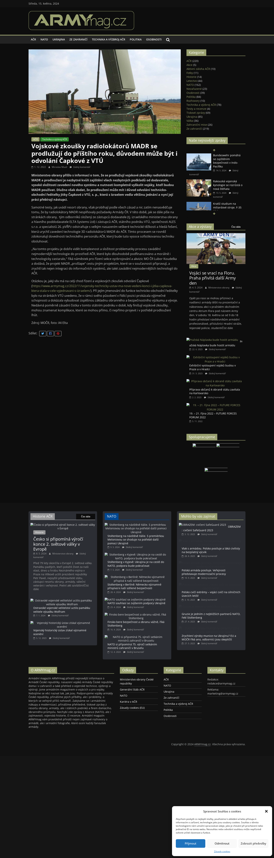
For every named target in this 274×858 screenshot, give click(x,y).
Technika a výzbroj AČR (108, 39)
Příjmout (190, 843)
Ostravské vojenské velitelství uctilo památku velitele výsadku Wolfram (61, 609)
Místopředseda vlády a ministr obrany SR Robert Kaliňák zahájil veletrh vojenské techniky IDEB (215, 158)
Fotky (189, 73)
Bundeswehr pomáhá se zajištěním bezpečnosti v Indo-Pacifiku (227, 178)
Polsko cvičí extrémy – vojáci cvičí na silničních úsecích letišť (221, 604)
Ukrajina (59, 39)
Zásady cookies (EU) (132, 744)
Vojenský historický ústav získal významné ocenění (73, 626)
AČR (33, 39)
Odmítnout (222, 843)
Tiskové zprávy (195, 112)
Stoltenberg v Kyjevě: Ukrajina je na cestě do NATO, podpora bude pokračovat (145, 563)
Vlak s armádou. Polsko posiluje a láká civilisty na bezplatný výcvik (222, 554)
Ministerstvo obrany (219, 287)
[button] (266, 811)
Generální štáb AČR (132, 725)
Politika (136, 39)
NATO (44, 39)
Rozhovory (193, 101)
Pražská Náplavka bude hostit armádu (216, 343)
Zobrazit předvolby (253, 843)
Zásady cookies (222, 851)
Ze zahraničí (78, 39)
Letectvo (191, 81)
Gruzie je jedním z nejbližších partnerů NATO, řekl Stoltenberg (223, 629)
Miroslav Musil (60, 167)
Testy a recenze (196, 109)
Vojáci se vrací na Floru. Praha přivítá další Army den (212, 278)
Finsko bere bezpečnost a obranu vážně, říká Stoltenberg (147, 645)
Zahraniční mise (196, 124)
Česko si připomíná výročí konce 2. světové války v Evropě (58, 544)
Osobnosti (154, 39)
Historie (191, 77)
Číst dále (236, 226)
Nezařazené (194, 89)
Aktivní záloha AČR (198, 69)
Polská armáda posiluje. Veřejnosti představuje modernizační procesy (221, 579)
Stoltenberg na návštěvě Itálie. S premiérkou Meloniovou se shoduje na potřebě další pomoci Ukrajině (148, 534)
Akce (189, 65)
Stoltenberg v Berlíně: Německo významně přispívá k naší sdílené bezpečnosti (145, 592)
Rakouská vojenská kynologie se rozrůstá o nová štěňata (227, 202)
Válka (189, 120)
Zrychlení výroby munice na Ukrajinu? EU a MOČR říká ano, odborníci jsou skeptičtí (223, 655)
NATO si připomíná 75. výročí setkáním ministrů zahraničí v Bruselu (147, 673)
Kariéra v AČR (128, 738)
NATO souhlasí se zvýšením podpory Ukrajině (148, 616)
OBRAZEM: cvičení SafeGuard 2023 (217, 528)
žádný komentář (80, 167)
